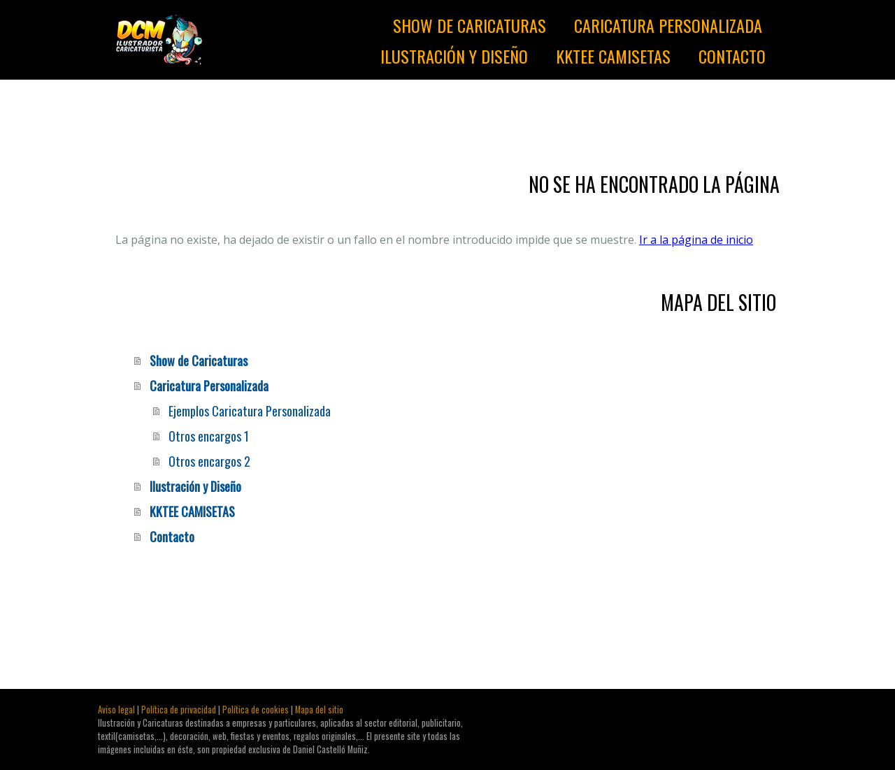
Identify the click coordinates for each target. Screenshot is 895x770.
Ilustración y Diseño (454, 55)
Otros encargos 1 (209, 436)
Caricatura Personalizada (668, 25)
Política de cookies (255, 709)
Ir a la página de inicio (696, 239)
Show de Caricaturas (469, 25)
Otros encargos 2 (209, 461)
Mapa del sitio (319, 709)
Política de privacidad (178, 709)
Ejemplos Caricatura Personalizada (250, 411)
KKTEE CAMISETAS (613, 55)
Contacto (732, 55)
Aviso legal (116, 709)
